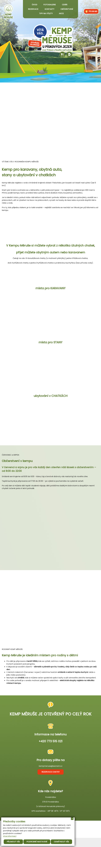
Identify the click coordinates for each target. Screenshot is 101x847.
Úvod (34, 4)
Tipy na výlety (46, 13)
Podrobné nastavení (37, 841)
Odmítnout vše (61, 841)
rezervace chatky (51, 772)
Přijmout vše (13, 841)
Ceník (64, 4)
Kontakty (49, 9)
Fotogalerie (49, 4)
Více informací (9, 836)
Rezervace (33, 9)
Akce (61, 13)
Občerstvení (66, 9)
